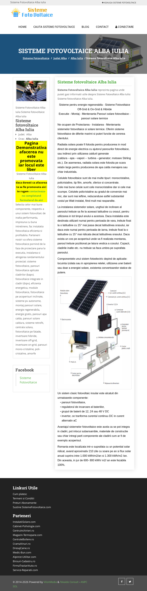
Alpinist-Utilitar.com (24, 556)
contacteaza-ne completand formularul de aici (33, 196)
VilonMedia (50, 582)
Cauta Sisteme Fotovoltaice (54, 27)
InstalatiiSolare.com (24, 521)
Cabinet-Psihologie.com (26, 526)
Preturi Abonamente (24, 502)
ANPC (84, 582)
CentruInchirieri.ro (23, 530)
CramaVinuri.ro (22, 543)
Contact (102, 27)
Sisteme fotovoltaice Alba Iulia (86, 82)
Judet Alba (60, 58)
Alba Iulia (77, 58)
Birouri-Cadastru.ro (24, 561)
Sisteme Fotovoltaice (36, 58)
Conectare (124, 27)
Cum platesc (20, 494)
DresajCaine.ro (21, 548)
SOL (15, 586)
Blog (85, 27)
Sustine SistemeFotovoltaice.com (32, 507)
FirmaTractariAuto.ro (25, 565)
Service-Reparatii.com (25, 570)
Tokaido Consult (69, 582)
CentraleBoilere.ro (23, 539)
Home (22, 27)
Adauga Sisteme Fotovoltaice (119, 2)
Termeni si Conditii (23, 498)
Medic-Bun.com (22, 552)
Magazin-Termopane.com (27, 535)
